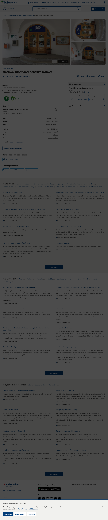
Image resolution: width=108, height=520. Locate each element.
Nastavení (31, 514)
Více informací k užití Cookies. (28, 509)
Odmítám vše (19, 514)
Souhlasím (8, 514)
